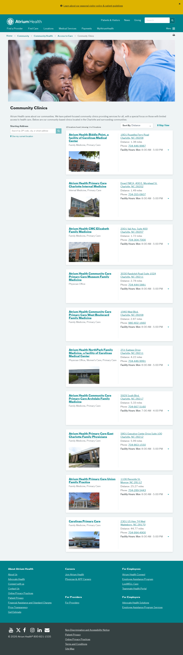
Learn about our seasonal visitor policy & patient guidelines (93, 6)
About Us (12, 575)
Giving (137, 20)
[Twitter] (18, 630)
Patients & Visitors (110, 20)
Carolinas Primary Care (84, 521)
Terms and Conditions (76, 644)
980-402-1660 (137, 323)
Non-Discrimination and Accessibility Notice (87, 630)
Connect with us (16, 584)
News (127, 20)
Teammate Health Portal (134, 589)
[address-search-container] (58, 131)
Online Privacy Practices (20, 593)
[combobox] (157, 20)
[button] (172, 20)
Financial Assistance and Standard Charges (30, 603)
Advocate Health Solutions (135, 603)
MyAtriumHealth (105, 29)
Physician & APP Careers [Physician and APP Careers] (78, 579)
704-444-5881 (137, 285)
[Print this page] (174, 35)
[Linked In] (40, 630)
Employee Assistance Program (137, 579)
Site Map (69, 649)
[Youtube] (11, 630)
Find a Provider (14, 29)
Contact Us (13, 589)
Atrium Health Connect (133, 575)
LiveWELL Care (130, 584)
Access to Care (65, 36)
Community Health (43, 36)
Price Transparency (18, 607)
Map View (163, 125)
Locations (48, 29)
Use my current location (22, 136)
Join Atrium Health (74, 575)
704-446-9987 (137, 146)
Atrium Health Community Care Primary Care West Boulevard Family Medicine (90, 315)
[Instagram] (32, 630)
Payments (86, 29)
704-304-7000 (137, 240)
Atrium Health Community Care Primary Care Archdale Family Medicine (90, 398)
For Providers (72, 603)
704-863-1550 (137, 445)
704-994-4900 (137, 533)
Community (23, 36)
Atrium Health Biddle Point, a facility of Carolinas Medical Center (89, 137)
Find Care (32, 29)
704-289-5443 (137, 490)
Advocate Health (16, 579)
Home (9, 36)
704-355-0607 (137, 194)
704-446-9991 (137, 361)
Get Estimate (14, 612)
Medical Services (67, 29)
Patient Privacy (16, 598)
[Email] (47, 630)
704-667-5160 (137, 407)
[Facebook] (25, 630)
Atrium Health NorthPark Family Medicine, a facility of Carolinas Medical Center (91, 353)
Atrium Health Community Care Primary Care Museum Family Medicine (90, 276)
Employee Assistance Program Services (142, 607)
